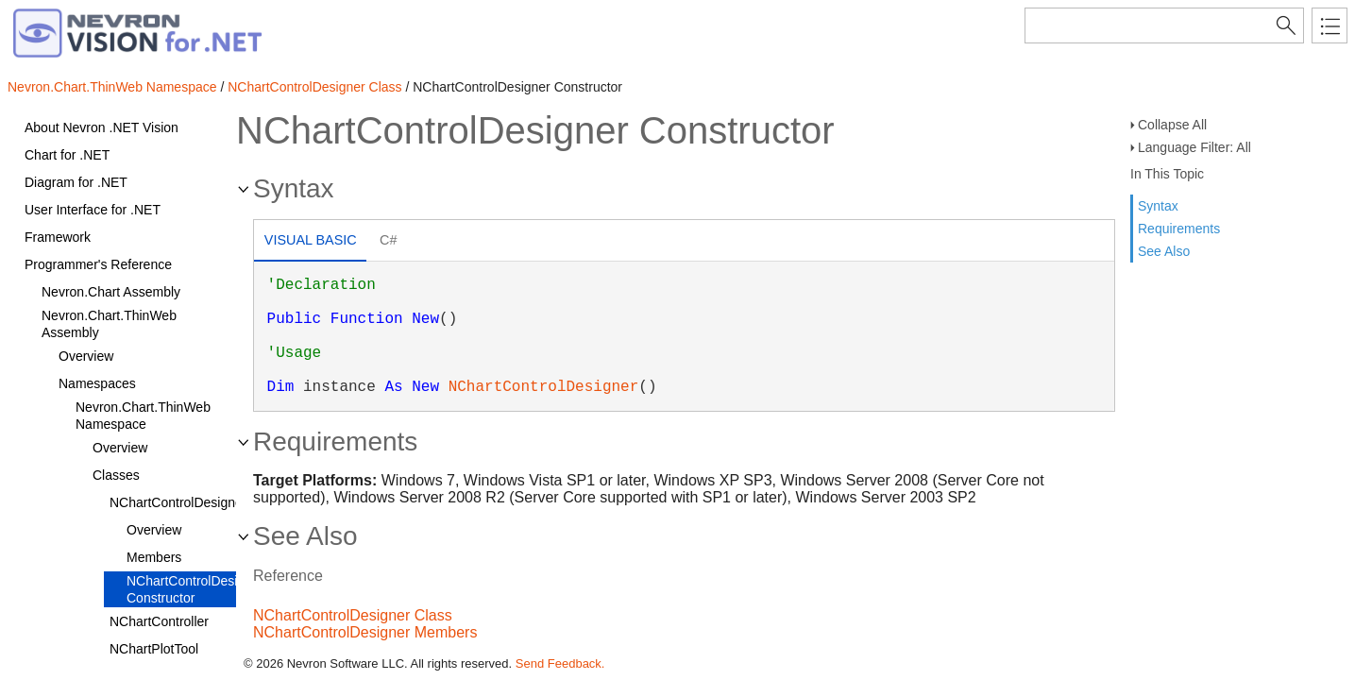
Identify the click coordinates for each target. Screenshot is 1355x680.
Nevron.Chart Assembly (111, 291)
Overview (86, 356)
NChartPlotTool (154, 648)
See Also (1164, 251)
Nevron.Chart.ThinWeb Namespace (112, 86)
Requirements (1179, 228)
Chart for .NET (67, 154)
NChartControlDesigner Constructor (195, 589)
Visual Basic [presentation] (310, 239)
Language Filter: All (1194, 147)
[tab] (310, 242)
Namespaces (97, 383)
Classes (116, 475)
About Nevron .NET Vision (101, 127)
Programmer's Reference (98, 264)
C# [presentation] (388, 239)
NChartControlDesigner (178, 502)
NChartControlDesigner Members (365, 632)
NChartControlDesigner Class (314, 86)
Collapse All (1172, 124)
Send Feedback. (560, 663)
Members (154, 557)
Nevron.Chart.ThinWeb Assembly (109, 324)
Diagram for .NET (76, 182)
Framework (58, 237)
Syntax (1158, 205)
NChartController (159, 621)
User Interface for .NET (93, 209)
